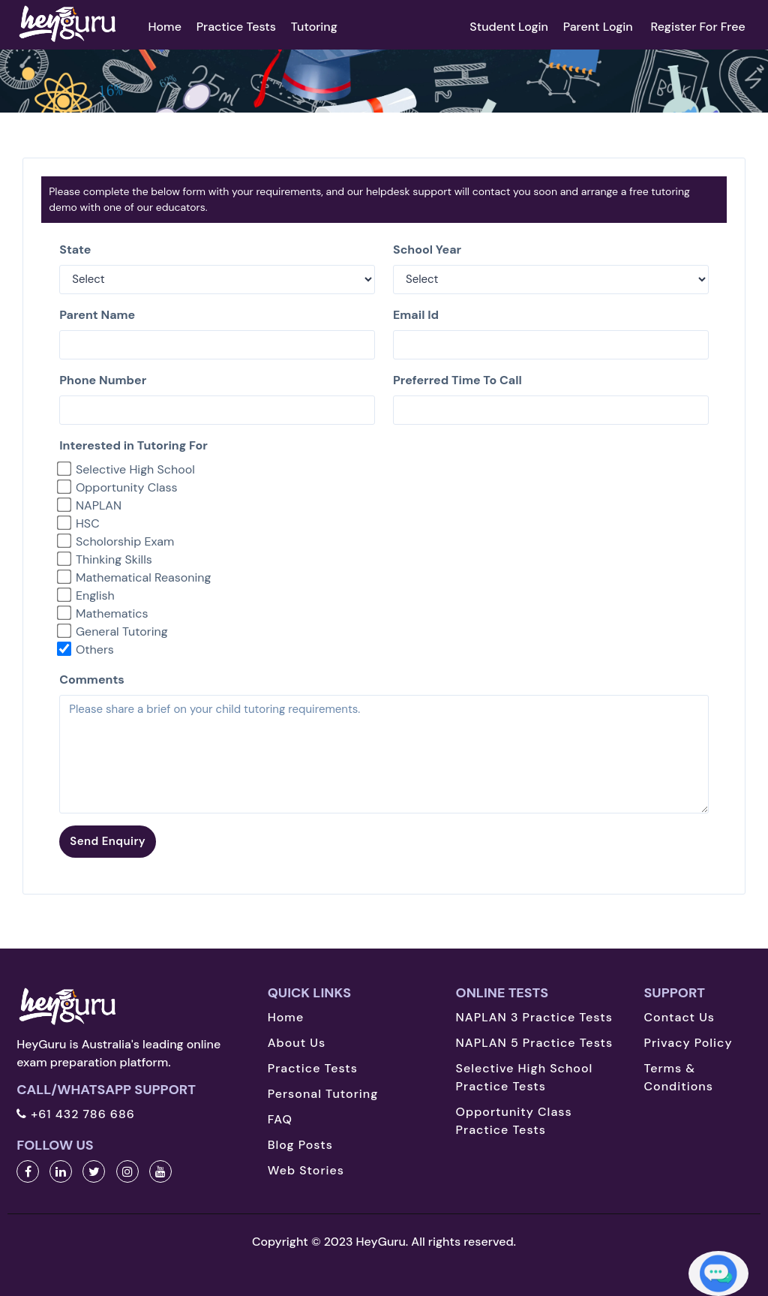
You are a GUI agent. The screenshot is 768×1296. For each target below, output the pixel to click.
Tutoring (314, 27)
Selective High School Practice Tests (524, 1077)
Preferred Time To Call (457, 380)
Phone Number (102, 380)
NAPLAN (99, 505)
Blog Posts (300, 1145)
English (95, 595)
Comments (91, 679)
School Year (427, 249)
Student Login (509, 27)
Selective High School (135, 469)
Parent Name (97, 315)
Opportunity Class (127, 487)
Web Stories (306, 1170)
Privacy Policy (688, 1043)
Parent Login (599, 27)
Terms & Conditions (678, 1077)
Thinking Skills (114, 559)
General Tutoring (122, 631)
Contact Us (679, 1017)
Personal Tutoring (323, 1094)
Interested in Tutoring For (133, 445)
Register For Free (697, 27)
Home (164, 27)
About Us (297, 1043)
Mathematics (112, 613)
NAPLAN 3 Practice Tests (534, 1017)
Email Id (416, 315)
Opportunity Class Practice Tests (514, 1121)
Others (95, 649)
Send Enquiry (108, 841)
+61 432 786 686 (75, 1114)
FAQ (280, 1119)
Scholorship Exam (125, 541)
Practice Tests (236, 27)
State (75, 249)
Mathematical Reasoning (144, 577)
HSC (88, 523)
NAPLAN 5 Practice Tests (535, 1043)
